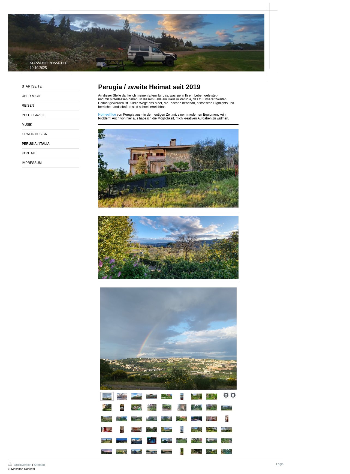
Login (279, 464)
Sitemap (39, 464)
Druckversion (20, 464)
